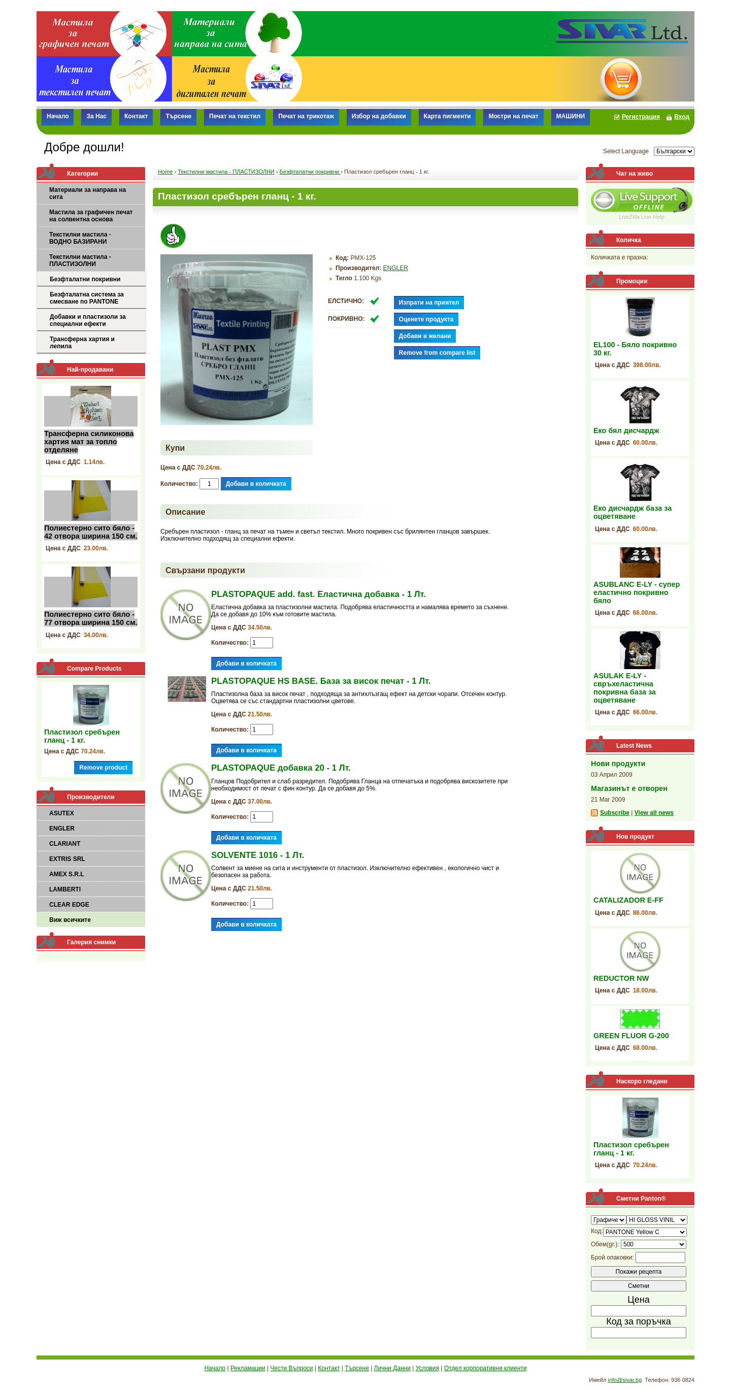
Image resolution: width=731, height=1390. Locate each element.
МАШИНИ (570, 116)
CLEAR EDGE (69, 904)
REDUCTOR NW (621, 978)
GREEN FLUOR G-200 (631, 1036)
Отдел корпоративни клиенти (485, 1368)
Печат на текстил (234, 116)
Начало (58, 116)
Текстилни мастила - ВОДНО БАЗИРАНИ (80, 238)
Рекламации (247, 1368)
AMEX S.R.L (66, 874)
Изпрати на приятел (429, 302)
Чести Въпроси (291, 1368)
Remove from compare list (437, 352)
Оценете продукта (426, 319)
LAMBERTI (65, 889)
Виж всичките (70, 919)
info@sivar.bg (625, 1380)
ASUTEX (61, 813)
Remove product (103, 767)
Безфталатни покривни (85, 279)
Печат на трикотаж (306, 116)
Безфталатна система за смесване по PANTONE (87, 298)
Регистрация (641, 116)
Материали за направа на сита (87, 193)
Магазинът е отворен (629, 788)
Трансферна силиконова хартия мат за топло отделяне (89, 441)
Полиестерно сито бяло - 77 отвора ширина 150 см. (91, 618)
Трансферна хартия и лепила (82, 343)
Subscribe (614, 812)
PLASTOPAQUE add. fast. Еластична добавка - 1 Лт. (318, 594)
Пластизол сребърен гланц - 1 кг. (82, 736)
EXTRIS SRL (67, 859)
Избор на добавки (379, 116)
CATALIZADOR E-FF (628, 900)
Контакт (136, 116)
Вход (681, 116)
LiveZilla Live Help (641, 217)
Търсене (178, 116)
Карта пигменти (447, 116)
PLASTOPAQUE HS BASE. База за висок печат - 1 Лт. (320, 681)
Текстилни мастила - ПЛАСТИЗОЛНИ (80, 260)
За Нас (96, 116)
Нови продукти (618, 763)
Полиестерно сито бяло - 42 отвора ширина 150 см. (91, 532)
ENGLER (62, 828)
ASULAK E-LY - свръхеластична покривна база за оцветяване (624, 688)
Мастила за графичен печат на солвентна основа (90, 216)
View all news (654, 812)
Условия (427, 1368)
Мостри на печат (513, 116)
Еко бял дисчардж (626, 430)
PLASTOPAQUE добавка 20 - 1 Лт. (281, 768)
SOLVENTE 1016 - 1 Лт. (257, 855)
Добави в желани (425, 336)
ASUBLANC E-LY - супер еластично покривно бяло (636, 592)
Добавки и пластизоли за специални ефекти (88, 320)
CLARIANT (64, 843)
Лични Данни (392, 1368)
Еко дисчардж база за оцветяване (632, 512)
